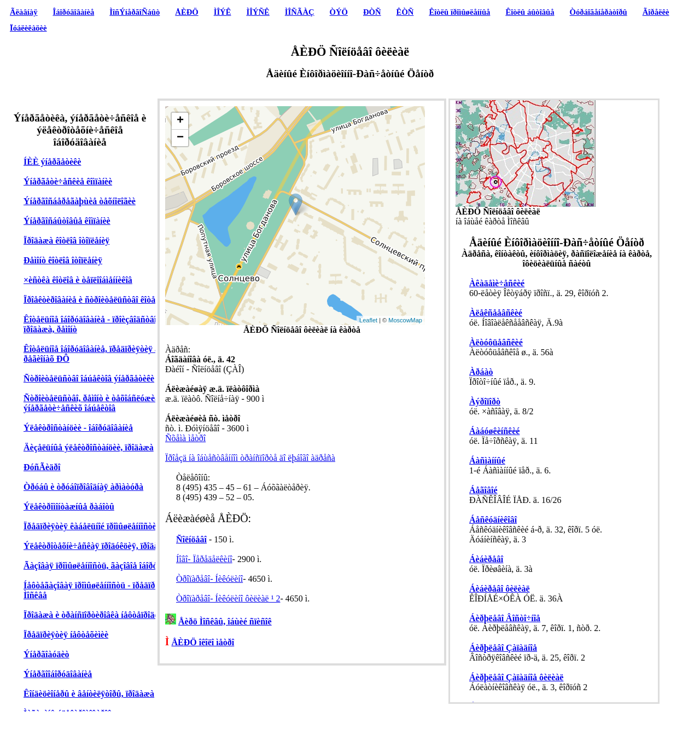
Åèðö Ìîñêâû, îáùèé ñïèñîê (225, 621)
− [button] (180, 138)
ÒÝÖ (339, 12)
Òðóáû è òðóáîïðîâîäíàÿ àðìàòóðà (83, 486)
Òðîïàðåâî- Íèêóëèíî (209, 578)
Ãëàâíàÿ (23, 12)
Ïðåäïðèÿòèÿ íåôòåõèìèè (66, 634)
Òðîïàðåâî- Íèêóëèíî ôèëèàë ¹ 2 (228, 598)
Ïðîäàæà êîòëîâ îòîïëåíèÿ (66, 240)
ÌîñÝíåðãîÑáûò (134, 12)
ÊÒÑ (405, 12)
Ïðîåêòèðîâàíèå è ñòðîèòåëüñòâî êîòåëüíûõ (100, 299)
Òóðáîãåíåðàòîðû (598, 12)
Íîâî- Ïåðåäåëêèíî (204, 559)
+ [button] (180, 121)
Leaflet (368, 320)
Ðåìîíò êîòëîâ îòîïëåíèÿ (63, 260)
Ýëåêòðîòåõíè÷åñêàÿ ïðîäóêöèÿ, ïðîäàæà (96, 546)
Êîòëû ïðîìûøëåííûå (459, 12)
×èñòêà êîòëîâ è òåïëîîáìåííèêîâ (78, 280)
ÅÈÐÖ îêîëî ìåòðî (203, 642)
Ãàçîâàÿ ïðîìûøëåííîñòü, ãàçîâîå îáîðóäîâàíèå (103, 565)
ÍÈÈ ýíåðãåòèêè (52, 161)
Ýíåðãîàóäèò (46, 654)
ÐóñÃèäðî (42, 467)
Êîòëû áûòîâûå (529, 12)
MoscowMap (405, 320)
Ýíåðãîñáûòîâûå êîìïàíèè (67, 220)
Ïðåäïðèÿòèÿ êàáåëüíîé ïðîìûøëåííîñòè (90, 526)
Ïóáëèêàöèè (28, 28)
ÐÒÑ (372, 12)
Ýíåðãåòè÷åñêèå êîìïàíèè (68, 181)
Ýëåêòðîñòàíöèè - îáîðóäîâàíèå (78, 427)
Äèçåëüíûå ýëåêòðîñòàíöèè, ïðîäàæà (89, 447)
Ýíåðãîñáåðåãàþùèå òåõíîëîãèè (80, 201)
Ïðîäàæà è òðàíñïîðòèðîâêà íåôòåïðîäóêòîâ (99, 615)
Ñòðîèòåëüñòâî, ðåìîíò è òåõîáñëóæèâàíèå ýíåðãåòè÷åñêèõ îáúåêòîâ (99, 403)
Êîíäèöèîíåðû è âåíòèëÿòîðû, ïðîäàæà (89, 693)
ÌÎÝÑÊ (257, 12)
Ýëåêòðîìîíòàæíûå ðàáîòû (69, 506)
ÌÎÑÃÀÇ (299, 12)
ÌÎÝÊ (222, 12)
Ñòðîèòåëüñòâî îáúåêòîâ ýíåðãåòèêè (89, 378)
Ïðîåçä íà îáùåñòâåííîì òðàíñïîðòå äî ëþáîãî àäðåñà (250, 457)
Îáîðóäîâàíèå (74, 12)
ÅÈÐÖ (186, 12)
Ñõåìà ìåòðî (185, 438)
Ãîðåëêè (656, 12)
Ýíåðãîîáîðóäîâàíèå (58, 674)
